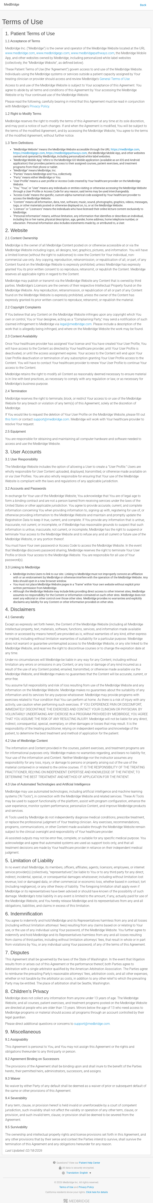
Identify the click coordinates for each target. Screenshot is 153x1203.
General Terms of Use (115, 79)
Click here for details (97, 1192)
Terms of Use (66, 1187)
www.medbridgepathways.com (92, 53)
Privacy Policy (39, 106)
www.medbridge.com (20, 53)
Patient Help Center (89, 1162)
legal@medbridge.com (76, 324)
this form (11, 419)
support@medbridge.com (51, 419)
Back (143, 5)
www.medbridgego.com (53, 53)
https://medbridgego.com (29, 153)
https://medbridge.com (125, 149)
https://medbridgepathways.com (66, 153)
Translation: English (78, 1172)
